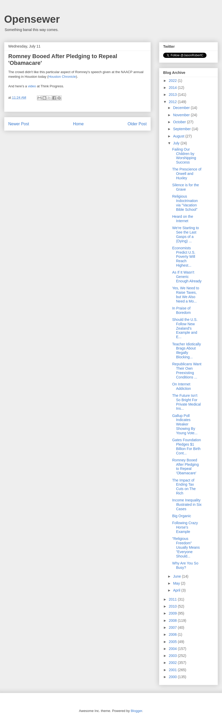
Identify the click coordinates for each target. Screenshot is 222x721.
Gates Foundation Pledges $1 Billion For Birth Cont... (186, 446)
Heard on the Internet (182, 218)
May (177, 583)
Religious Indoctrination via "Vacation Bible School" (185, 202)
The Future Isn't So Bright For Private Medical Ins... (186, 401)
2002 (173, 663)
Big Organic (181, 516)
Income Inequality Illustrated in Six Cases (187, 504)
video (32, 86)
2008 (173, 620)
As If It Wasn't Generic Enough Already (187, 276)
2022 (173, 81)
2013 (173, 94)
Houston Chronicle (62, 77)
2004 (173, 649)
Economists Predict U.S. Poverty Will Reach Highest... (183, 256)
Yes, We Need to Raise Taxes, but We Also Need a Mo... (185, 294)
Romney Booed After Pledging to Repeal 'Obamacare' (185, 466)
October (180, 122)
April (177, 590)
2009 (173, 613)
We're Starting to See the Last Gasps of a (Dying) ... (185, 234)
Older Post (137, 124)
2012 (173, 102)
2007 (173, 627)
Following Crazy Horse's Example (185, 527)
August (179, 136)
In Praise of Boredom (181, 310)
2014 (173, 88)
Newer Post (18, 124)
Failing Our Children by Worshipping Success (184, 155)
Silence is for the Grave (185, 187)
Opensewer (32, 19)
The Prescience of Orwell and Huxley (186, 173)
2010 (173, 606)
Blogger (136, 711)
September (182, 129)
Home (78, 124)
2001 (173, 670)
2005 (173, 642)
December (182, 108)
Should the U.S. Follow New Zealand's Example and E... (184, 328)
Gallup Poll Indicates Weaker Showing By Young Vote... (184, 424)
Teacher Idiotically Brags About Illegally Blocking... (186, 350)
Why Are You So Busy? (185, 565)
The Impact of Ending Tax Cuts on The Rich (184, 486)
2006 (173, 634)
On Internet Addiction (181, 386)
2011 (173, 599)
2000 (173, 677)
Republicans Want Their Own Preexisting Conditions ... (186, 370)
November (182, 115)
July (176, 143)
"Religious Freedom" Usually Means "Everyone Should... (186, 547)
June (177, 576)
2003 (173, 656)
